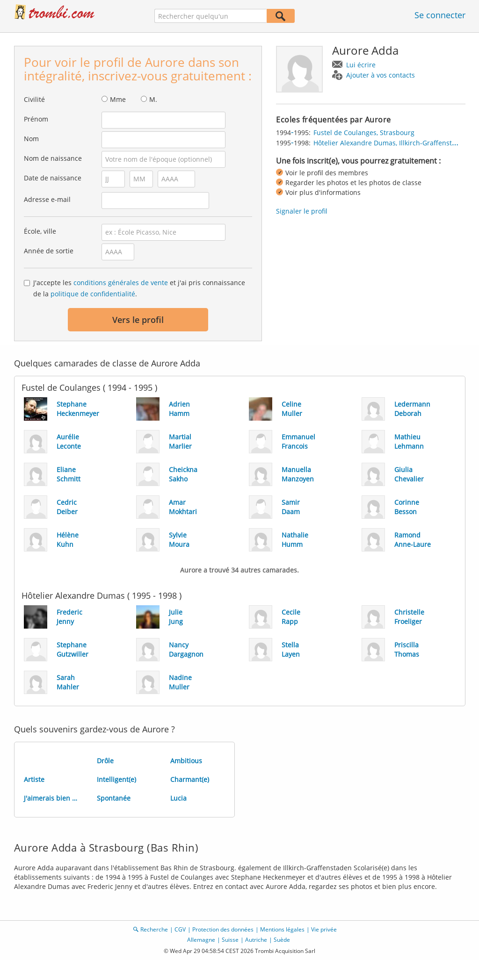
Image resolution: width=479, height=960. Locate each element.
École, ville (40, 231)
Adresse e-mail (47, 199)
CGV (180, 929)
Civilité (34, 99)
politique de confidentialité (93, 293)
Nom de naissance (53, 158)
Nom (31, 138)
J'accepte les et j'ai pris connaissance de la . (139, 288)
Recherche (154, 929)
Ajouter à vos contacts (380, 75)
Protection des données (223, 929)
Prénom (36, 119)
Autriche (256, 940)
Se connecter (439, 15)
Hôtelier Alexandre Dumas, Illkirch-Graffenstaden (390, 142)
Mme (118, 99)
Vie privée (324, 929)
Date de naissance (52, 177)
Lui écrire (361, 64)
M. (153, 99)
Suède (282, 940)
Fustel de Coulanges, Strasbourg (363, 132)
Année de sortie (48, 250)
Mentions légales (282, 929)
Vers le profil (138, 319)
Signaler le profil (301, 211)
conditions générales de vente (120, 282)
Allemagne (201, 940)
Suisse (230, 940)
